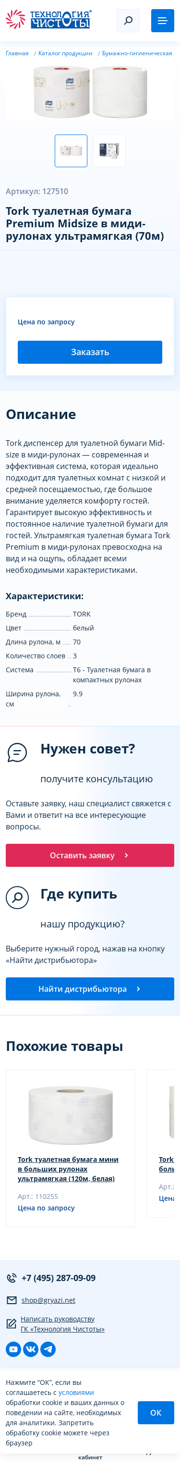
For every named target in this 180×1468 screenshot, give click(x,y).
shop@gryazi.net (40, 1300)
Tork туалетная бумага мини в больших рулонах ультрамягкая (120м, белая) (68, 1169)
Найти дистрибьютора (90, 989)
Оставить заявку (90, 855)
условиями (76, 1392)
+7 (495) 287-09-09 (51, 1277)
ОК (155, 1412)
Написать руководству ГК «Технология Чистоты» (55, 1323)
